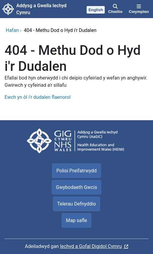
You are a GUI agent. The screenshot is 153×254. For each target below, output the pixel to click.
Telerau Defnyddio (76, 204)
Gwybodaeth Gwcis (76, 187)
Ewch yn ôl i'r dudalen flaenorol (38, 97)
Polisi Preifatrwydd (76, 171)
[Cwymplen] (138, 9)
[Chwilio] (115, 9)
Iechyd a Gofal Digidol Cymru (91, 246)
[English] (96, 9)
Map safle (76, 220)
